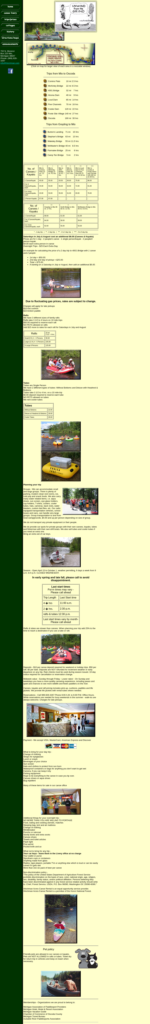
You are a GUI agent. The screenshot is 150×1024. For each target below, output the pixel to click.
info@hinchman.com (9, 63)
